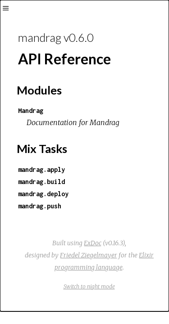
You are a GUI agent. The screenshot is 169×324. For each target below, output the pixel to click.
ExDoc (92, 243)
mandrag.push (39, 206)
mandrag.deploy (43, 194)
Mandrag (30, 110)
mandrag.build (41, 181)
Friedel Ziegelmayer (88, 255)
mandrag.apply (41, 169)
